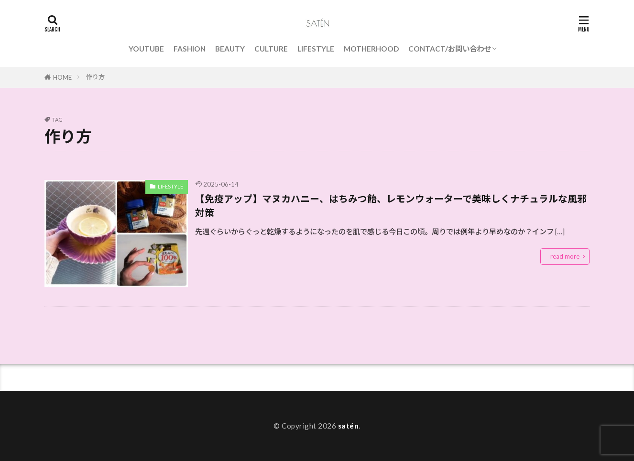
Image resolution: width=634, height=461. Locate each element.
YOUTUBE (146, 48)
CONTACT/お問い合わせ (449, 48)
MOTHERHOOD (371, 48)
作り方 (95, 77)
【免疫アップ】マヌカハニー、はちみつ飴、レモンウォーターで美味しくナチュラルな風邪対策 (391, 206)
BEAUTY (230, 48)
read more (564, 256)
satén (348, 425)
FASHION (190, 48)
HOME (62, 77)
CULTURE (271, 48)
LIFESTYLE (315, 48)
